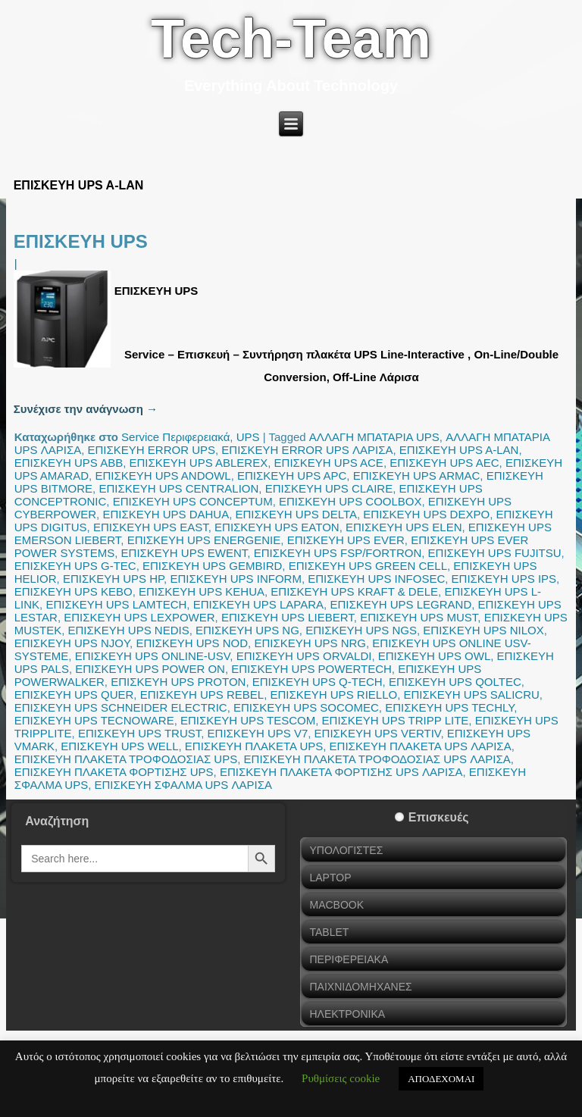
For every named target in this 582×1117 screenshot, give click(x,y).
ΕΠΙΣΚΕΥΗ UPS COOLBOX (350, 501)
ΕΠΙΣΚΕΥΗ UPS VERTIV (377, 733)
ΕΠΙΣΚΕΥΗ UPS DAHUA (165, 514)
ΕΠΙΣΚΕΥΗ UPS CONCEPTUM (193, 501)
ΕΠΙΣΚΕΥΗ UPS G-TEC (75, 565)
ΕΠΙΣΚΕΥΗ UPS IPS (504, 578)
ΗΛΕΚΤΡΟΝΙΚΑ (347, 1014)
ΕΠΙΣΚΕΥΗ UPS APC (291, 475)
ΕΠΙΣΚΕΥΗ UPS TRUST (139, 733)
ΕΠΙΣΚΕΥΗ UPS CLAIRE (329, 488)
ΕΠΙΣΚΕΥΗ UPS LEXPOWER (139, 617)
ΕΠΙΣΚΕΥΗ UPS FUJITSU (495, 552)
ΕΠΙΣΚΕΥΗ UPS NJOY (72, 643)
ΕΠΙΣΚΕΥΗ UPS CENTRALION (178, 488)
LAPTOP (330, 877)
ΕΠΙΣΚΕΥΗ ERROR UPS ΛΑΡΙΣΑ (307, 449)
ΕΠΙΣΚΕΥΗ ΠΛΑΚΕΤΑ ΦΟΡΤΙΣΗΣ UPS (114, 771)
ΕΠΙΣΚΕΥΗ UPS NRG (310, 643)
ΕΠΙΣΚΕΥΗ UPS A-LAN (459, 449)
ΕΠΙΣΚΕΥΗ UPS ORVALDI (304, 655)
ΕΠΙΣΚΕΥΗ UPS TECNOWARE (94, 720)
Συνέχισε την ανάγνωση (86, 408)
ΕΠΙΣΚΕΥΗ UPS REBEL (202, 694)
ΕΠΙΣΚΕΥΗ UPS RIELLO (334, 694)
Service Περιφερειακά (175, 436)
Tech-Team (290, 38)
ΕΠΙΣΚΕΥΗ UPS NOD (192, 643)
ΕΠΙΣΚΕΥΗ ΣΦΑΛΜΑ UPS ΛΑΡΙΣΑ (183, 784)
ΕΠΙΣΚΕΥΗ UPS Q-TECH (317, 681)
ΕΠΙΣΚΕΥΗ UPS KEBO (73, 591)
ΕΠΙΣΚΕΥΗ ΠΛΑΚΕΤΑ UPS (254, 746)
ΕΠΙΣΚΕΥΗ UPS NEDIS (128, 630)
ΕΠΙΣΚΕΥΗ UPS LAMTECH (115, 604)
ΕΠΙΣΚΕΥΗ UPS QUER (74, 694)
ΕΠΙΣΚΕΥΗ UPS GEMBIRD (212, 565)
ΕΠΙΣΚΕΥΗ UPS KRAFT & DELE (354, 591)
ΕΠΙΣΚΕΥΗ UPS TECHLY (449, 707)
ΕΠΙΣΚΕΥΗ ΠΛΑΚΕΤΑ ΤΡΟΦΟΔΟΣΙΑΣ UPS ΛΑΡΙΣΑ (377, 758)
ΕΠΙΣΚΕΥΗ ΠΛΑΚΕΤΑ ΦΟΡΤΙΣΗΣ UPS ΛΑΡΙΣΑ (341, 771)
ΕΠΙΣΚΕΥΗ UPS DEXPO (426, 514)
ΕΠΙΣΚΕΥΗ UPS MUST (418, 617)
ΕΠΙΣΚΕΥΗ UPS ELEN (404, 527)
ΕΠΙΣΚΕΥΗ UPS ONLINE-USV (152, 655)
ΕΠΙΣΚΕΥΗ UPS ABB (69, 462)
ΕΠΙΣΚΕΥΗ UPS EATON (277, 527)
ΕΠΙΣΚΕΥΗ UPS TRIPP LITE (395, 720)
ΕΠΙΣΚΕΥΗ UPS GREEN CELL (368, 565)
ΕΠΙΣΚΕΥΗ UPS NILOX (483, 630)
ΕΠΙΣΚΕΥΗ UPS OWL (434, 655)
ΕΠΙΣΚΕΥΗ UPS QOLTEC (455, 681)
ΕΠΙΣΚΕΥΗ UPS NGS (361, 630)
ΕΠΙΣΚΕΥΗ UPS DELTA (296, 514)
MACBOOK (336, 905)
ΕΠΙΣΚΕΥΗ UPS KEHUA (201, 591)
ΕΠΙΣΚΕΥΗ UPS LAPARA (258, 604)
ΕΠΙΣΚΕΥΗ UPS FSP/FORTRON (338, 552)
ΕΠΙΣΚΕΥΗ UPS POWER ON (150, 668)
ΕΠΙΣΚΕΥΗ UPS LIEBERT (287, 617)
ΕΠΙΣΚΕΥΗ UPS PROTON (178, 681)
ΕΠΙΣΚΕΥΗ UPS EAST (150, 527)
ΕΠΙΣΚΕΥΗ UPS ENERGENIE (204, 539)
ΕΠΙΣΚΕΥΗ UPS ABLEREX (199, 462)
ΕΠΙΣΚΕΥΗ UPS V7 (258, 733)
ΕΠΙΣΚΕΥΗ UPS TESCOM (247, 720)
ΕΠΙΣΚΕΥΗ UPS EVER (346, 539)
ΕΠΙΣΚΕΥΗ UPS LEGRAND (400, 604)
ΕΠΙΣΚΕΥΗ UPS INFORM (235, 578)
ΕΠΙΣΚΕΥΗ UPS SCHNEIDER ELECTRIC (120, 707)
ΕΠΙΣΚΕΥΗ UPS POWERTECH (311, 668)
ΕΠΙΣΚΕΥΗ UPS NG (247, 630)
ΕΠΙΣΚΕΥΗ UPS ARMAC (416, 475)
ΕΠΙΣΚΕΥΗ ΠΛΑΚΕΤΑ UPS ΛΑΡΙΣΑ (421, 746)
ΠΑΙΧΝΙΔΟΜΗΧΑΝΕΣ (360, 987)
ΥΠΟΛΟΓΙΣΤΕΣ (346, 850)
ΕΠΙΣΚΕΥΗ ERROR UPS (151, 449)
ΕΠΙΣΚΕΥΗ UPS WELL (119, 746)
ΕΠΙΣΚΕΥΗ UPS (81, 241)
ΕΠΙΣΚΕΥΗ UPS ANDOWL (162, 475)
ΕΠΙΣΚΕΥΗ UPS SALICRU (472, 694)
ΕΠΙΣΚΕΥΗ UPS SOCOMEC (306, 707)
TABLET (329, 932)
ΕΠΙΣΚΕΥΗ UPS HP (113, 578)
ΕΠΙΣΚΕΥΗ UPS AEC (444, 462)
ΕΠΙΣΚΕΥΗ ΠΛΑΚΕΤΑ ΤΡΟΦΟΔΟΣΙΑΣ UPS (126, 758)
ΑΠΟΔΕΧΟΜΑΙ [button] (441, 1078)
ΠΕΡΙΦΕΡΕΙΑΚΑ (348, 959)
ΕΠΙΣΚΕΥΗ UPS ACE (328, 462)
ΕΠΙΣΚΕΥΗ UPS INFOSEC (376, 578)
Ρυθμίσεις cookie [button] (341, 1078)
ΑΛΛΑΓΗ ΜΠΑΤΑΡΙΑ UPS (374, 436)
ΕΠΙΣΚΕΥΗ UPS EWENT (184, 552)
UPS (248, 436)
